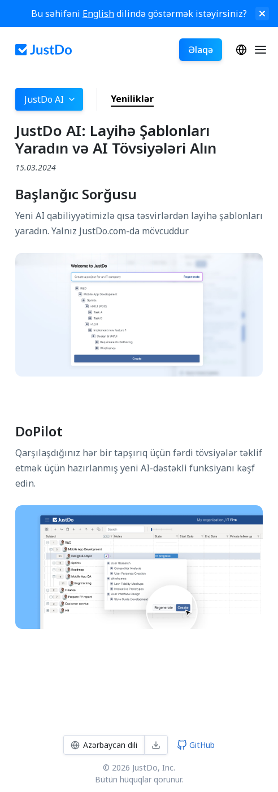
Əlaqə (200, 49)
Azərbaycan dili (241, 49)
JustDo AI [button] (50, 99)
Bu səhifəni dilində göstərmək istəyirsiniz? (139, 13)
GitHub (196, 745)
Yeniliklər (132, 99)
